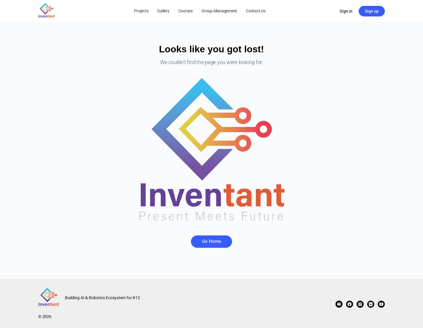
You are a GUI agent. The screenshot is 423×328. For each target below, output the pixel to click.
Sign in (346, 11)
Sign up (372, 11)
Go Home (211, 241)
